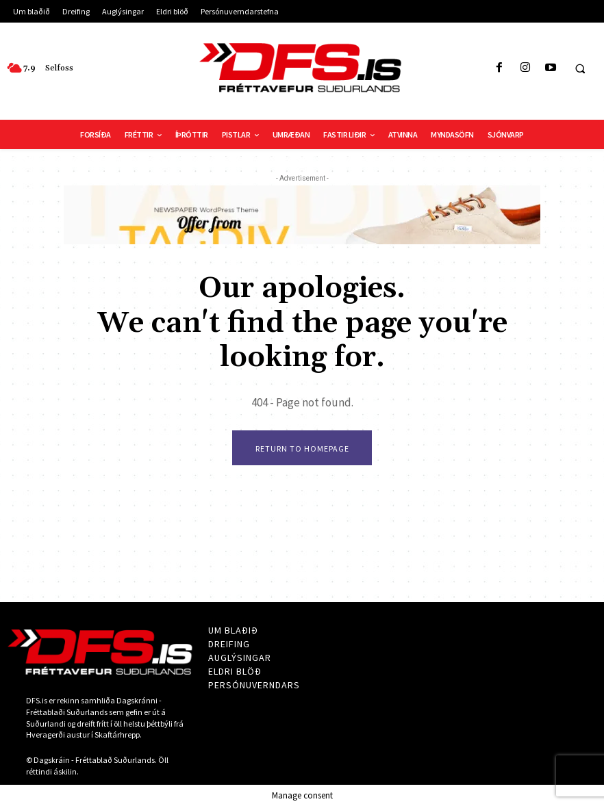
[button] (580, 68)
